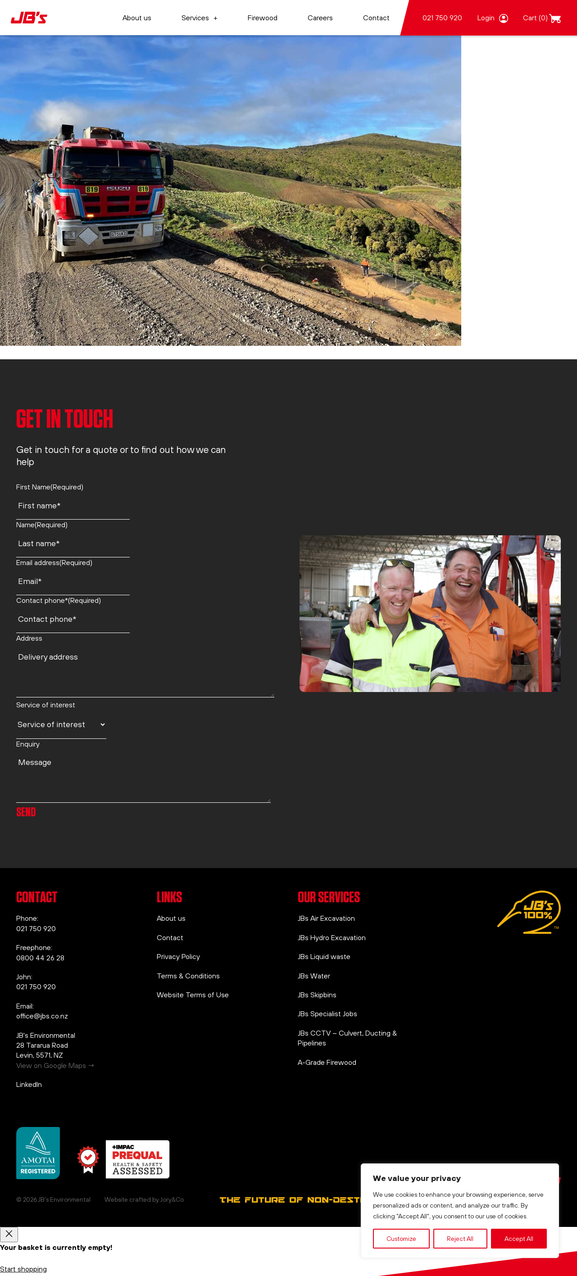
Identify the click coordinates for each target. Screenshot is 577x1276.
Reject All (460, 1238)
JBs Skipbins (317, 996)
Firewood (262, 18)
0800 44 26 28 (40, 959)
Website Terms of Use (193, 996)
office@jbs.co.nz (42, 1018)
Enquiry (28, 744)
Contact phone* (58, 600)
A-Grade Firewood (327, 1064)
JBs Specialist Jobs (327, 1016)
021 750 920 (442, 18)
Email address (54, 562)
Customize (401, 1238)
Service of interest (45, 705)
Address (29, 638)
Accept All (518, 1238)
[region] (460, 1210)
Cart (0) (535, 18)
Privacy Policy (178, 958)
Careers (320, 18)
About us (137, 18)
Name (42, 524)
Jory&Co (172, 1201)
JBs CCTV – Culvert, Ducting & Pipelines (347, 1040)
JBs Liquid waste (324, 958)
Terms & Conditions (188, 977)
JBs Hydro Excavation (332, 939)
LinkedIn (29, 1086)
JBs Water (314, 977)
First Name (49, 487)
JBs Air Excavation (326, 920)
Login (486, 18)
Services (195, 18)
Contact (376, 18)
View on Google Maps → (55, 1067)
